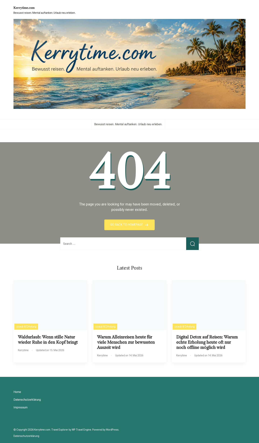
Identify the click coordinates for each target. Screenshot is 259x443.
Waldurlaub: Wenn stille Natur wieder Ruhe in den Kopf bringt (48, 340)
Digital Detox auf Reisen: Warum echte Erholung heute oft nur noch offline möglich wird (207, 342)
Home (17, 392)
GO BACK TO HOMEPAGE (127, 224)
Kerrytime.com (24, 8)
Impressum (20, 407)
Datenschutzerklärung (27, 399)
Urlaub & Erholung (26, 326)
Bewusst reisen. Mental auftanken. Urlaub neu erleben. (128, 124)
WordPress (112, 429)
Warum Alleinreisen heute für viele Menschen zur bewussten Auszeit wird (126, 342)
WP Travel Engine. (82, 429)
